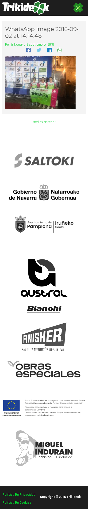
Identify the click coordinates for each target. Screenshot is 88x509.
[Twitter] (39, 49)
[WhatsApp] (59, 49)
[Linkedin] (49, 49)
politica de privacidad (19, 494)
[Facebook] (28, 49)
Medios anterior (44, 122)
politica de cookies (17, 502)
